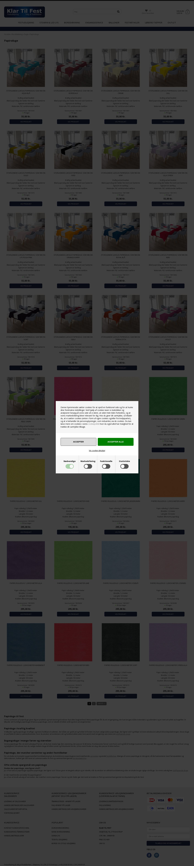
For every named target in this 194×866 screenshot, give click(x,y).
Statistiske (124, 461)
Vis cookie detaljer (97, 450)
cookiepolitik (93, 424)
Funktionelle (106, 461)
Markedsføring (88, 461)
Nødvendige (70, 461)
